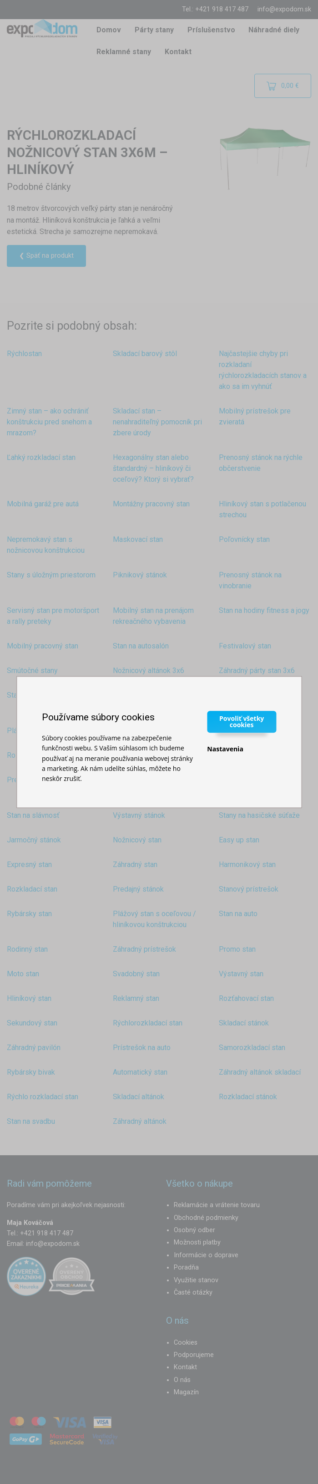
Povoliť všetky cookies (241, 721)
